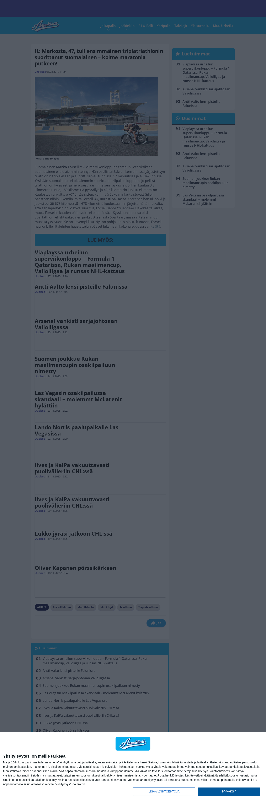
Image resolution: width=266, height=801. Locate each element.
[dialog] (133, 766)
